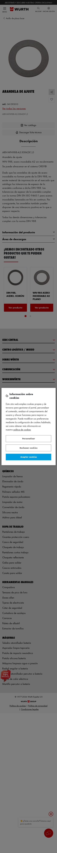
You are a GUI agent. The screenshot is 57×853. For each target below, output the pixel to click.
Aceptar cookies (28, 457)
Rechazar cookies (28, 448)
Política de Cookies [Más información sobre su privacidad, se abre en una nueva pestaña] (22, 429)
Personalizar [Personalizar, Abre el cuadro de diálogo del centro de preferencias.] (28, 438)
